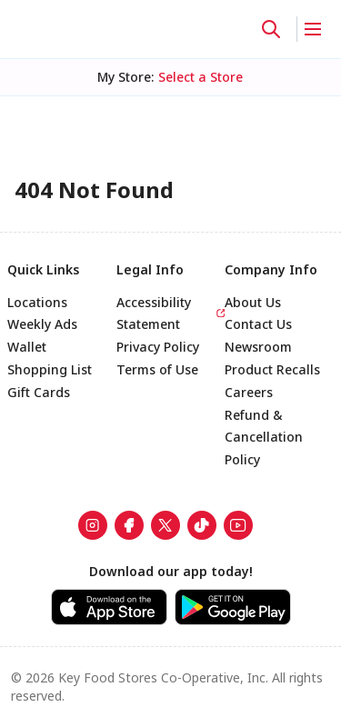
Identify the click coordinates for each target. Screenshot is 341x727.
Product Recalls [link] (272, 369)
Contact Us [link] (258, 324)
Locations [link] (37, 302)
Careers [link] (249, 392)
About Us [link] (253, 302)
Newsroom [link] (258, 346)
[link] (92, 525)
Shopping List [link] (49, 369)
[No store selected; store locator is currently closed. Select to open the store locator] (200, 77)
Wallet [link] (26, 346)
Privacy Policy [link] (157, 346)
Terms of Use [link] (157, 369)
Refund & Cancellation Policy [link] (264, 437)
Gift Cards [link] (38, 392)
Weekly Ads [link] (42, 324)
